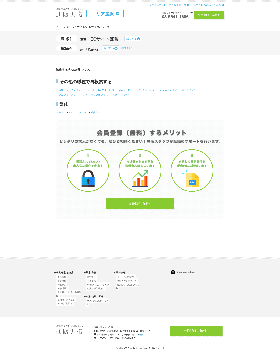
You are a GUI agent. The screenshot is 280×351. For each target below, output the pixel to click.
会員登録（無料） (209, 14)
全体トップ (157, 5)
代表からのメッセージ (97, 286)
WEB (61, 112)
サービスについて (124, 279)
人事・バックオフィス (95, 94)
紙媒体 (94, 112)
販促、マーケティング (71, 89)
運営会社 (90, 279)
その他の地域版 (63, 305)
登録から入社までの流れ (127, 286)
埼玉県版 (60, 286)
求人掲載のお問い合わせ (98, 302)
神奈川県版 (61, 290)
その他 (125, 94)
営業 (115, 94)
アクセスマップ (179, 5)
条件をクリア (126, 48)
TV (70, 112)
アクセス (90, 283)
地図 (141, 336)
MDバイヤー (125, 89)
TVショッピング (146, 89)
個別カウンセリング (125, 283)
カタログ (81, 112)
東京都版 (60, 279)
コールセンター (190, 89)
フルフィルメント (69, 94)
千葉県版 (60, 283)
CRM (91, 89)
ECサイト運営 (106, 89)
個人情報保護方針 (94, 290)
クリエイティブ (168, 89)
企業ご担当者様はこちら (208, 5)
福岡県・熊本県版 (64, 302)
